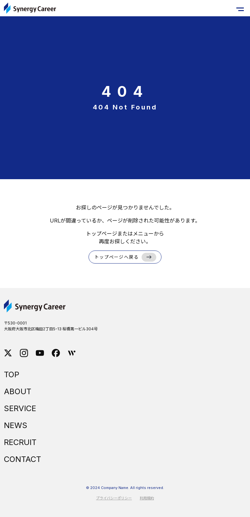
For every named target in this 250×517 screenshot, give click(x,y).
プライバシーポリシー (114, 498)
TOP (11, 374)
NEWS (15, 425)
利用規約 (147, 498)
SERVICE (20, 408)
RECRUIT (20, 442)
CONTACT (22, 459)
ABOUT (17, 391)
